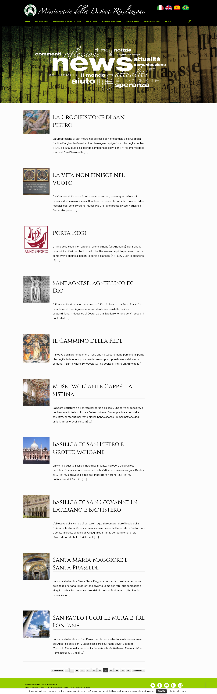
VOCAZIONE (91, 21)
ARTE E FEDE (132, 21)
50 (128, 670)
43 (88, 670)
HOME (27, 21)
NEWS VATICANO (152, 21)
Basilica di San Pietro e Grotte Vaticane (88, 448)
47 (111, 670)
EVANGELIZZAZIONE (111, 21)
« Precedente (57, 670)
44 (94, 670)
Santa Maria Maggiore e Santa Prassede (90, 564)
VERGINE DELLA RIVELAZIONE (67, 21)
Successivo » (138, 670)
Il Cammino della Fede (88, 341)
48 (117, 670)
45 (100, 670)
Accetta (161, 691)
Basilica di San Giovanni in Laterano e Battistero (95, 506)
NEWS (168, 21)
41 (77, 670)
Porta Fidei (69, 233)
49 (123, 670)
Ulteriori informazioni (178, 691)
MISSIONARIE (41, 21)
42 (83, 670)
